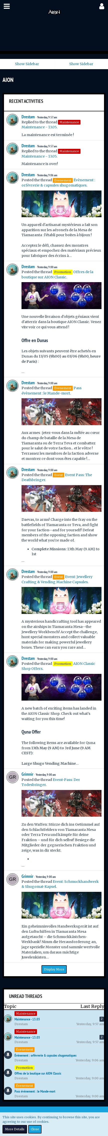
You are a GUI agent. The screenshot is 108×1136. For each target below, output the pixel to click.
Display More (54, 969)
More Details (14, 1129)
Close (35, 1129)
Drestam (28, 117)
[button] (6, 6)
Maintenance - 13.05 (39, 127)
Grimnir (27, 774)
